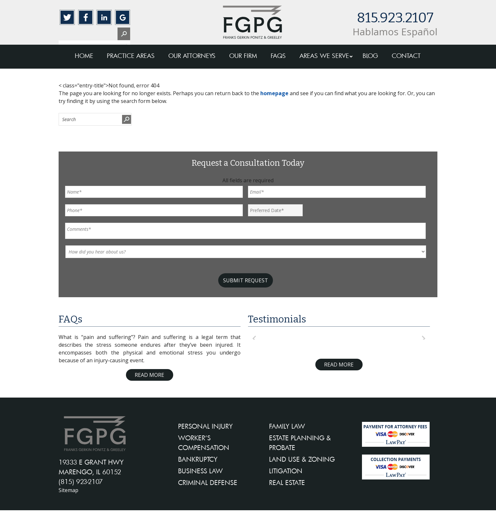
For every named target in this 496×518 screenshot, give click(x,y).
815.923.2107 (395, 18)
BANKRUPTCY (198, 459)
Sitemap (68, 490)
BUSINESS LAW (200, 471)
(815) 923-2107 (81, 481)
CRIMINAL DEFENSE (207, 482)
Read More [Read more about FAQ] (149, 374)
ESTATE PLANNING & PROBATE (300, 443)
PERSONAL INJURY (205, 426)
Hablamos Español (395, 31)
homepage (274, 93)
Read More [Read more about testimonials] (339, 364)
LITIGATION (285, 471)
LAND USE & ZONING (302, 459)
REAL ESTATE (287, 482)
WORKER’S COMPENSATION (203, 443)
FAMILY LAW (287, 426)
